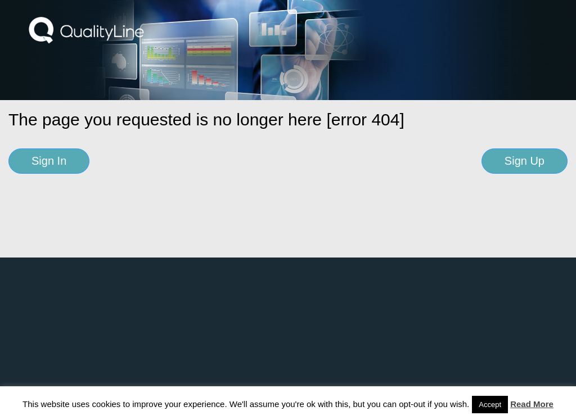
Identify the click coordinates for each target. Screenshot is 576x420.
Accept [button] (490, 404)
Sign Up (524, 161)
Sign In (49, 161)
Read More (532, 404)
